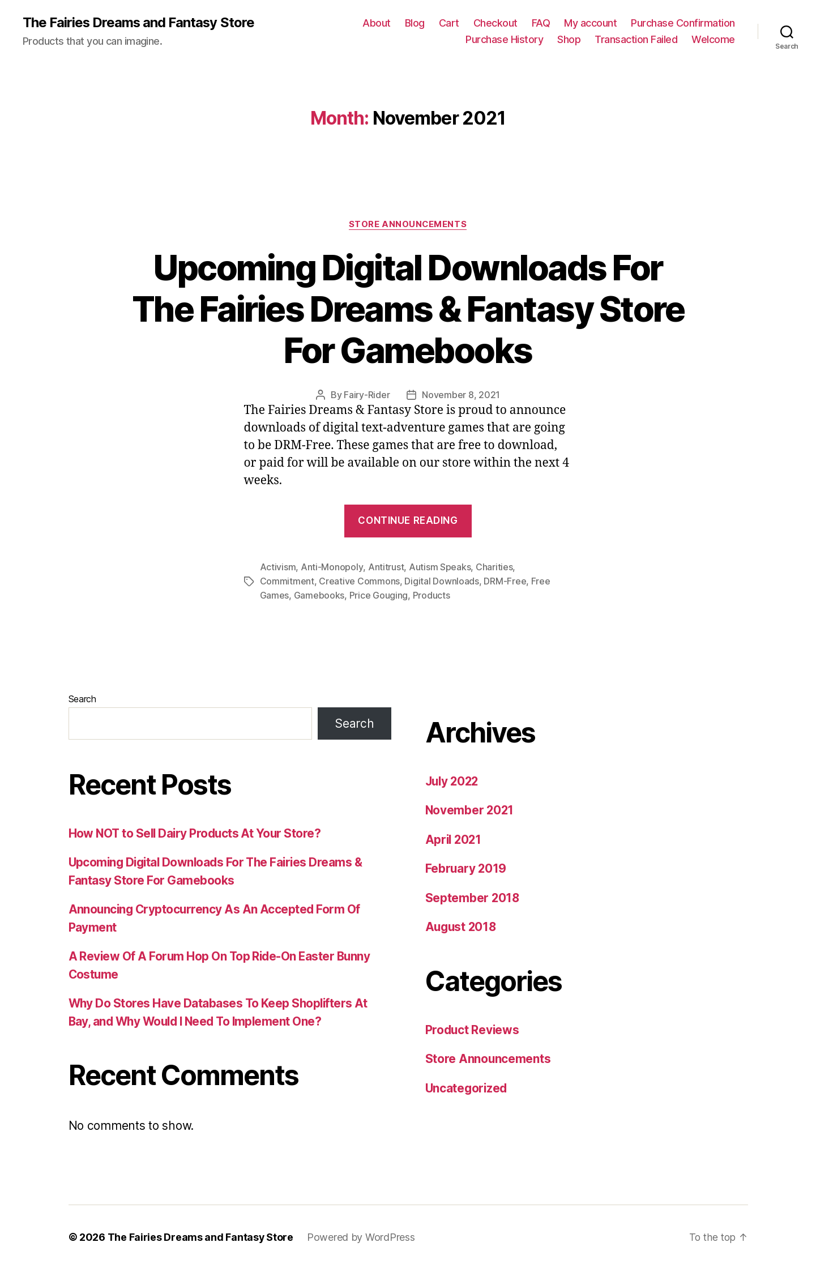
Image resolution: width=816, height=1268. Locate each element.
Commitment (287, 581)
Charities (493, 567)
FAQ (541, 23)
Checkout (495, 23)
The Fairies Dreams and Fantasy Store (139, 22)
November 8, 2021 (461, 395)
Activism (278, 567)
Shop (568, 40)
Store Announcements (408, 224)
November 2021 (470, 809)
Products (431, 594)
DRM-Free (505, 581)
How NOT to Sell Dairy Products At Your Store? (197, 832)
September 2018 (472, 897)
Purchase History (504, 40)
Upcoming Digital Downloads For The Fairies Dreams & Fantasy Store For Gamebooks (407, 309)
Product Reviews (473, 1029)
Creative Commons (359, 581)
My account (590, 23)
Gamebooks (319, 594)
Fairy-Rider (367, 395)
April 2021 (454, 838)
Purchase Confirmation (683, 23)
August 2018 (462, 926)
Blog (415, 23)
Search (82, 697)
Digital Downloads (441, 581)
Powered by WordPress (361, 1236)
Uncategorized (467, 1087)
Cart (449, 23)
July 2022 (453, 780)
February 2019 (466, 867)
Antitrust (386, 567)
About (376, 23)
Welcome (713, 40)
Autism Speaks (439, 567)
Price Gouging (378, 594)
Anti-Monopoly (332, 567)
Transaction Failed (636, 40)
